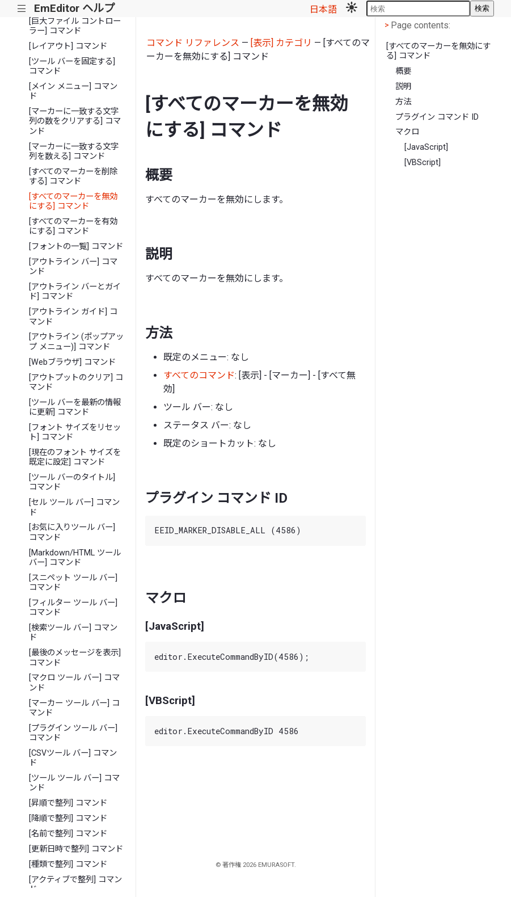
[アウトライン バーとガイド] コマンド (75, 291)
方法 (403, 102)
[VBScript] (422, 162)
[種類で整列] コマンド (68, 864)
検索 (482, 8)
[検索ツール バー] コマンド (73, 632)
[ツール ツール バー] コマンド (74, 783)
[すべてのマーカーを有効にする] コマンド (73, 226)
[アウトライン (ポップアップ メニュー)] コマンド (76, 341)
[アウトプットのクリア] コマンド (76, 382)
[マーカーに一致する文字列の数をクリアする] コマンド (75, 121)
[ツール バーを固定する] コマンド (72, 66)
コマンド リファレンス (192, 42)
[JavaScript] (426, 147)
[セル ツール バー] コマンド (74, 507)
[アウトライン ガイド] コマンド (73, 316)
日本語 (323, 9)
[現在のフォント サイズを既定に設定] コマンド (75, 457)
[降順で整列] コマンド (68, 818)
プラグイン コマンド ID (437, 117)
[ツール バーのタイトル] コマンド (72, 482)
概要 (403, 71)
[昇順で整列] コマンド (68, 803)
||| (21, 9)
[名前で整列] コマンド (68, 834)
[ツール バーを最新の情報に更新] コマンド (75, 407)
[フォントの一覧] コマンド (76, 246)
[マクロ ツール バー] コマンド (74, 682)
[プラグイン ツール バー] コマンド (73, 733)
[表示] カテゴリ (281, 42)
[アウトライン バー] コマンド (73, 266)
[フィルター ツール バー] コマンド (73, 607)
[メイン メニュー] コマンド (73, 91)
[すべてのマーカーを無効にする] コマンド (73, 201)
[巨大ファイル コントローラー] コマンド (75, 26)
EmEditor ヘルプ (74, 8)
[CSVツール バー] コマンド (73, 758)
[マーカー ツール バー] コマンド (74, 708)
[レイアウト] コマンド (68, 46)
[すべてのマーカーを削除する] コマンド (73, 176)
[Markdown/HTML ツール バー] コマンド (75, 557)
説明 (403, 86)
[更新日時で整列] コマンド (76, 849)
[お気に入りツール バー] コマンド (72, 532)
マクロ (407, 132)
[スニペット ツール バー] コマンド (73, 582)
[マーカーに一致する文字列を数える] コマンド (74, 151)
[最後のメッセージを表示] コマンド (75, 657)
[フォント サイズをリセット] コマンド (75, 432)
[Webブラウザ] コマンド (72, 362)
